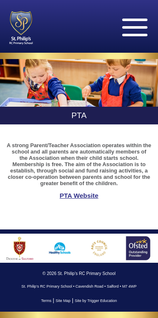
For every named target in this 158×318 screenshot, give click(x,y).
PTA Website (79, 195)
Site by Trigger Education (96, 301)
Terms (46, 301)
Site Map (63, 301)
